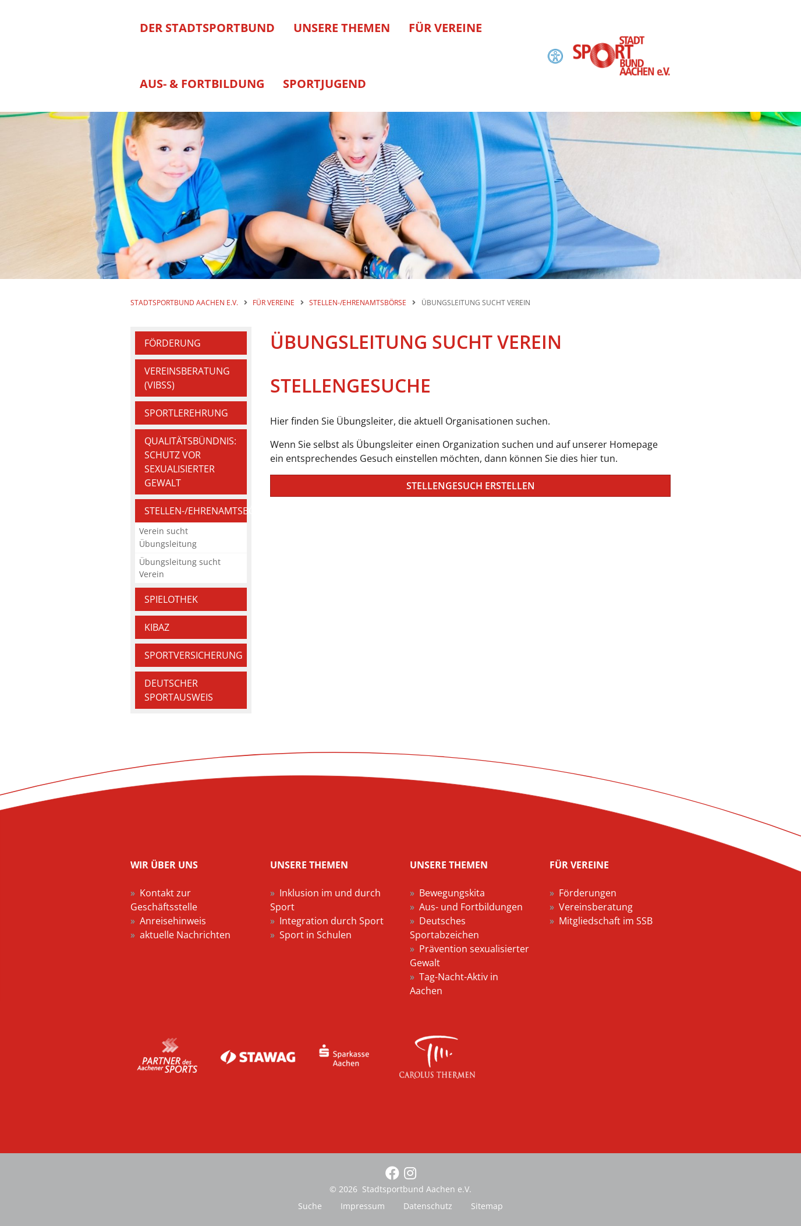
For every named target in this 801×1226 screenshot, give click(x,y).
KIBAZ (156, 627)
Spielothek (171, 599)
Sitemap (487, 1205)
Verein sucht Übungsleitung (168, 537)
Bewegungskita (452, 892)
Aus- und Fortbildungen (471, 906)
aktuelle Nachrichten (185, 934)
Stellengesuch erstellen (470, 485)
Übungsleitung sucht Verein (180, 568)
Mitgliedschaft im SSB (606, 920)
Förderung (172, 343)
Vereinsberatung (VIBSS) (187, 378)
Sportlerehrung (186, 413)
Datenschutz (427, 1205)
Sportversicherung (193, 655)
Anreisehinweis (173, 920)
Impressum (363, 1205)
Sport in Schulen (315, 934)
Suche (310, 1205)
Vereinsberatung (596, 906)
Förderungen (587, 892)
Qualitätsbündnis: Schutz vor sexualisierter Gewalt (190, 461)
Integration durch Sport (331, 920)
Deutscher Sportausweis (178, 690)
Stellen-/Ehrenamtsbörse (195, 510)
